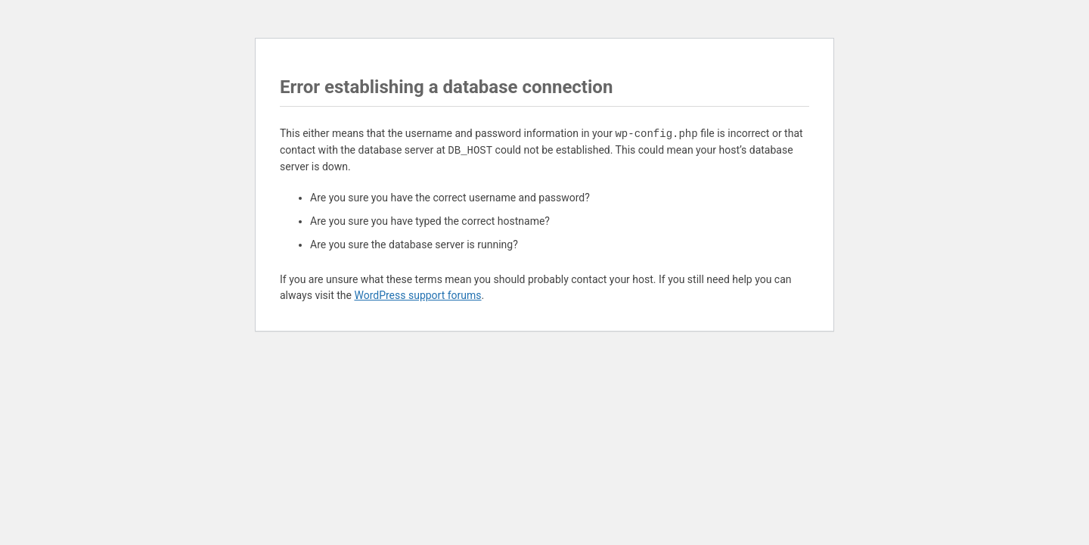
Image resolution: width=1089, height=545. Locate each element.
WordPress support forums (417, 295)
